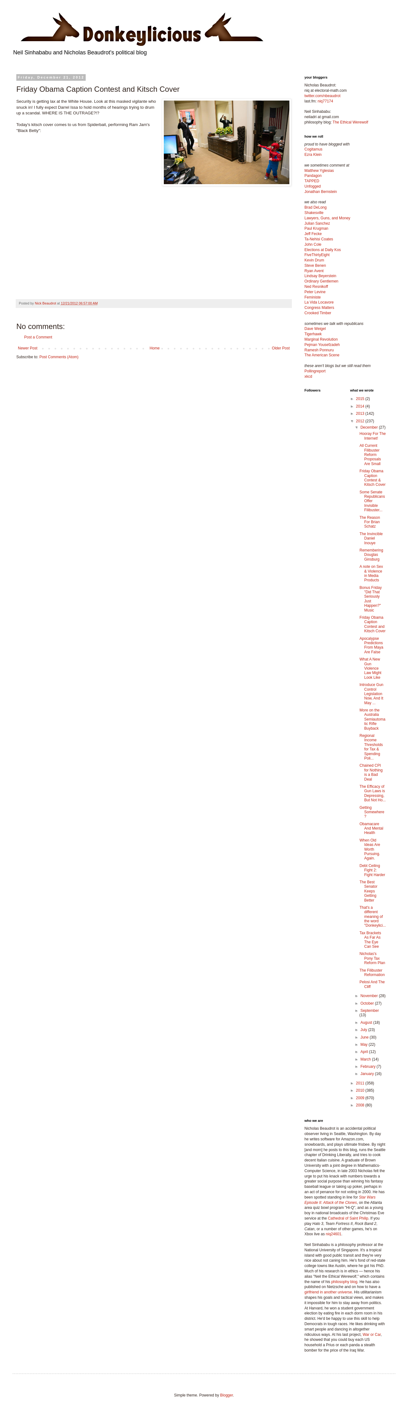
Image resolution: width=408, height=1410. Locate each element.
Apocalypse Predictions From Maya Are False (371, 645)
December (369, 427)
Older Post (281, 348)
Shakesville (314, 213)
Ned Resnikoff (316, 286)
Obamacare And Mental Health (371, 828)
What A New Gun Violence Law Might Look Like (370, 668)
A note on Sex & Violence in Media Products (371, 573)
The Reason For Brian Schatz (369, 522)
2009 (360, 1098)
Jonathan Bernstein (320, 191)
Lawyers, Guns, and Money (327, 218)
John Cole (312, 244)
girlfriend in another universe (328, 1292)
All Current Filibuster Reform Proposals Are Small (370, 454)
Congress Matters (319, 307)
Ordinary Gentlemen (321, 281)
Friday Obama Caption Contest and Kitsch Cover (372, 624)
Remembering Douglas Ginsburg (371, 555)
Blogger (226, 1395)
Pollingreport (314, 371)
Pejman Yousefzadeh (322, 345)
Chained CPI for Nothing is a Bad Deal (371, 772)
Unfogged (312, 186)
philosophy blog (344, 1282)
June (364, 1037)
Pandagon (313, 175)
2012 (360, 421)
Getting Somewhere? (371, 812)
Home (155, 348)
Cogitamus (313, 149)
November (369, 996)
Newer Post (27, 348)
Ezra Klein (313, 154)
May (364, 1044)
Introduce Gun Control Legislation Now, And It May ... (371, 694)
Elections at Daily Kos (322, 250)
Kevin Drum (314, 260)
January (367, 1074)
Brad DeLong (315, 207)
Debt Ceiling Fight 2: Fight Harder (372, 870)
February (368, 1066)
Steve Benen (315, 265)
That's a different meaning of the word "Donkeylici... (372, 916)
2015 (360, 399)
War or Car (371, 1334)
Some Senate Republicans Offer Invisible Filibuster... (372, 501)
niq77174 (325, 101)
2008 (360, 1105)
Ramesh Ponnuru (319, 350)
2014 (360, 406)
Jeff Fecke (313, 234)
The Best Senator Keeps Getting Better (368, 891)
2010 (360, 1090)
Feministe (312, 297)
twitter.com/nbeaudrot (322, 96)
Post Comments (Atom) (58, 357)
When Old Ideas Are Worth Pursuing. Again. (369, 849)
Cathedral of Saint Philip (348, 1218)
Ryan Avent (314, 271)
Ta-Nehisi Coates (318, 239)
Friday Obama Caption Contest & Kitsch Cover (372, 478)
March (366, 1059)
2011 (360, 1083)
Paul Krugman (316, 228)
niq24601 (333, 1234)
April (364, 1052)
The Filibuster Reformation (371, 972)
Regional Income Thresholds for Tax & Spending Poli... (371, 746)
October (367, 1003)
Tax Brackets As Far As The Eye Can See (370, 940)
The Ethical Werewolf (350, 122)
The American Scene (321, 355)
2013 (360, 413)
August (366, 1022)
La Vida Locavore (319, 302)
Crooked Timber (317, 313)
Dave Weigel (315, 328)
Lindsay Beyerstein (320, 276)
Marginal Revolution (321, 339)
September (369, 1010)
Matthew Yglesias (319, 170)
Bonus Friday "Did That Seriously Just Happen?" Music (370, 598)
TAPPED (311, 181)
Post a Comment (38, 337)
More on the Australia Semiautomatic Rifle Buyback (372, 719)
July (364, 1030)
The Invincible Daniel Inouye (371, 538)
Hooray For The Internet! (372, 435)
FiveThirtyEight (317, 255)
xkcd (308, 376)
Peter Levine (314, 292)
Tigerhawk (313, 334)
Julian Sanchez (317, 223)
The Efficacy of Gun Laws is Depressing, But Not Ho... (372, 793)
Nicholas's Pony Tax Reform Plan (372, 958)
